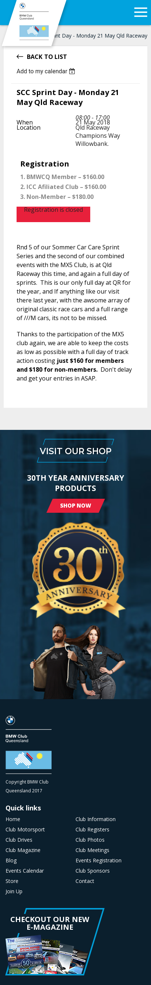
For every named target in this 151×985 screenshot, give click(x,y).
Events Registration (99, 860)
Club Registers (92, 829)
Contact (85, 881)
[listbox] (47, 71)
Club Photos (90, 839)
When (25, 122)
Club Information (96, 819)
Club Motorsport (25, 829)
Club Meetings (92, 850)
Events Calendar (25, 870)
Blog (11, 860)
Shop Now (75, 505)
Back (34, 56)
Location (29, 127)
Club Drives (19, 839)
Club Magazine (23, 850)
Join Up (14, 891)
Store (12, 881)
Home (13, 819)
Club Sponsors (93, 870)
